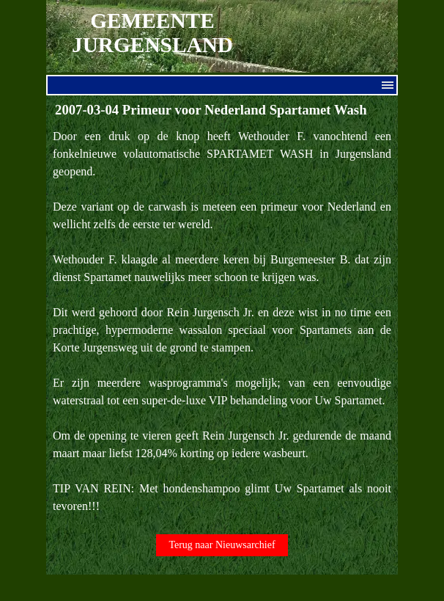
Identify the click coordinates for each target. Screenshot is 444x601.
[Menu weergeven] (387, 85)
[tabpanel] (222, 321)
